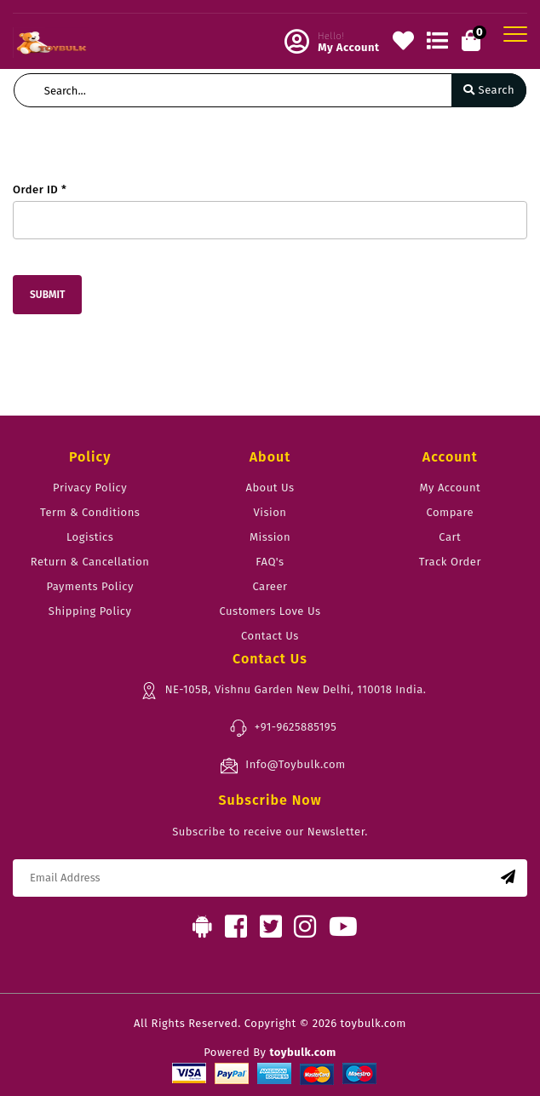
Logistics (89, 537)
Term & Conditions (90, 512)
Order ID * (39, 189)
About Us (269, 487)
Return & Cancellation (90, 561)
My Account (449, 487)
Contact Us (270, 635)
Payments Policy (90, 586)
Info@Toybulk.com (282, 765)
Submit (47, 295)
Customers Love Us (269, 611)
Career (269, 586)
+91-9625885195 (282, 728)
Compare (450, 512)
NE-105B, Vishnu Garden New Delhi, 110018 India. (283, 690)
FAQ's (270, 561)
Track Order (450, 561)
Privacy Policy (90, 487)
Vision (270, 512)
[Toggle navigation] (515, 34)
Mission (270, 537)
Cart (450, 537)
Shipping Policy (90, 611)
